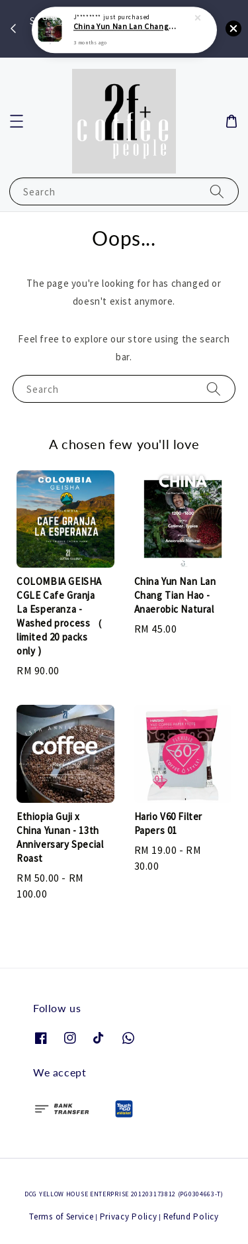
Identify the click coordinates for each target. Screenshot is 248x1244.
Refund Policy (191, 1216)
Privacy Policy (128, 1216)
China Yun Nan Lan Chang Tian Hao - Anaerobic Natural (125, 23)
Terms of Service (61, 1216)
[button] (16, 121)
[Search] (217, 191)
